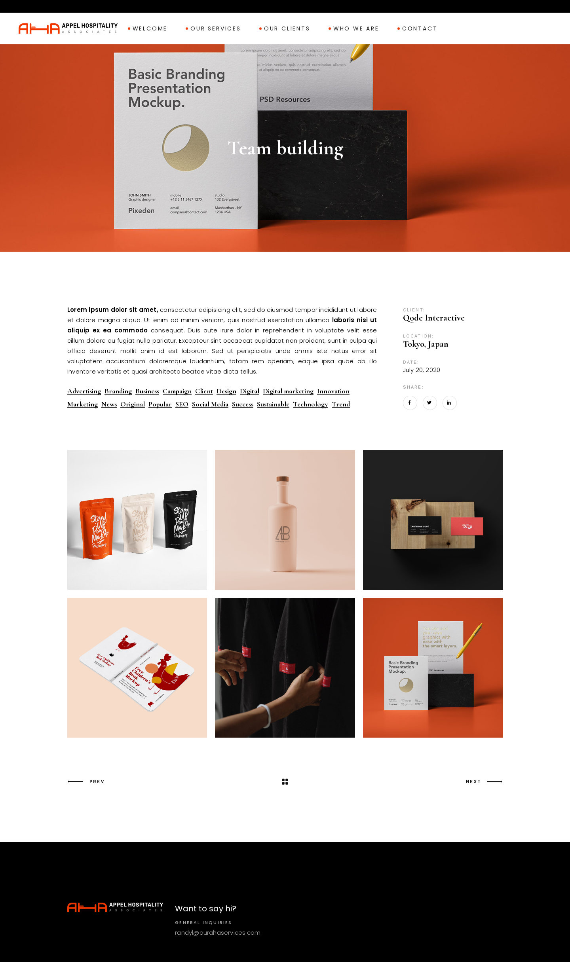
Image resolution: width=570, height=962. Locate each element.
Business (147, 391)
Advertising (84, 391)
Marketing (82, 404)
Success (242, 404)
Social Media (210, 404)
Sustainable (273, 404)
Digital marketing (288, 391)
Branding (118, 391)
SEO (181, 404)
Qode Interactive (434, 318)
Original (132, 404)
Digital (249, 391)
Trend (341, 404)
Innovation (333, 391)
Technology (310, 404)
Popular (160, 404)
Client (204, 391)
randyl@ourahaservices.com (217, 932)
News (109, 404)
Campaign (177, 391)
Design (226, 391)
